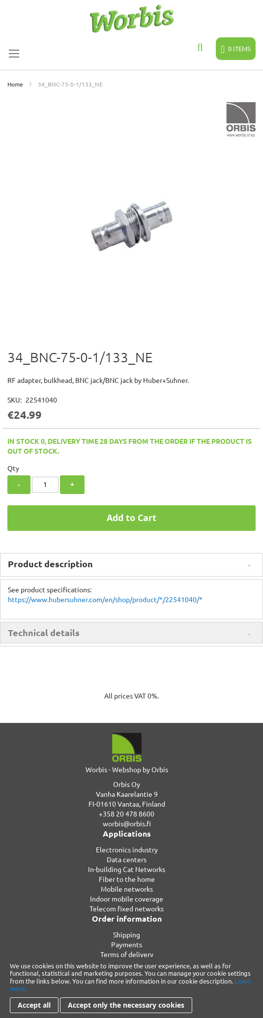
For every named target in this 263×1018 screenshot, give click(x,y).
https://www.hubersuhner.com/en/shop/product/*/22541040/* (105, 599)
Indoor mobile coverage (126, 898)
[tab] (131, 565)
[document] (131, 987)
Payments (126, 944)
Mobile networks (127, 888)
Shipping (126, 934)
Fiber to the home (127, 878)
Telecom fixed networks (126, 908)
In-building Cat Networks (126, 869)
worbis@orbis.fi (127, 823)
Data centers (126, 859)
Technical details (44, 632)
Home (15, 84)
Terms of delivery (126, 954)
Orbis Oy (126, 784)
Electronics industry (127, 849)
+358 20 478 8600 (126, 813)
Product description (50, 563)
